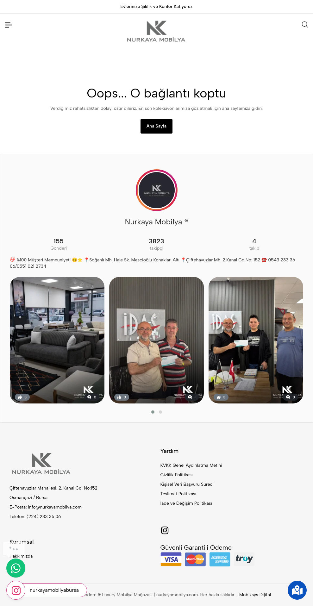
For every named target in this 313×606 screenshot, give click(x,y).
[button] (153, 412)
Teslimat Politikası (178, 494)
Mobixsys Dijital (255, 594)
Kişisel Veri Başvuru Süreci (187, 484)
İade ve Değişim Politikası (186, 503)
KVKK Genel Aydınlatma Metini (191, 465)
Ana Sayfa (156, 126)
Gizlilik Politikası (176, 475)
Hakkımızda (21, 556)
